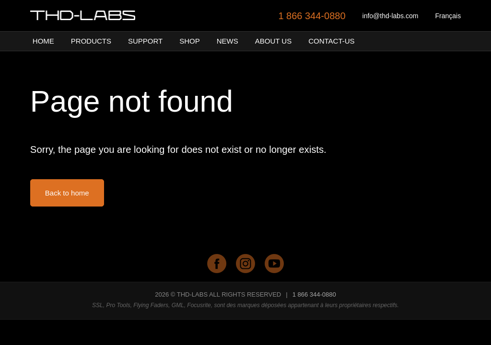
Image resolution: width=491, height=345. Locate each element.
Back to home (67, 193)
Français (448, 16)
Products (91, 41)
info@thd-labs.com (390, 16)
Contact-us (331, 41)
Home (43, 41)
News (227, 41)
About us (273, 41)
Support (145, 41)
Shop (189, 41)
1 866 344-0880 (311, 16)
